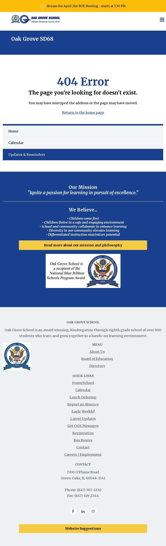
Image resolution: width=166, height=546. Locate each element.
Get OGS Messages (83, 426)
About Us (97, 351)
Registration (83, 433)
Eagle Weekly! (83, 411)
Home (13, 131)
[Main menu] (162, 19)
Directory (97, 366)
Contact (83, 447)
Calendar (16, 143)
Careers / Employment (83, 454)
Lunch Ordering (83, 397)
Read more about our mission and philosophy (83, 245)
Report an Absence (83, 404)
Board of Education (97, 359)
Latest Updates (83, 419)
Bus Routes (83, 440)
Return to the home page (83, 112)
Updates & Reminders (26, 154)
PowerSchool (83, 383)
